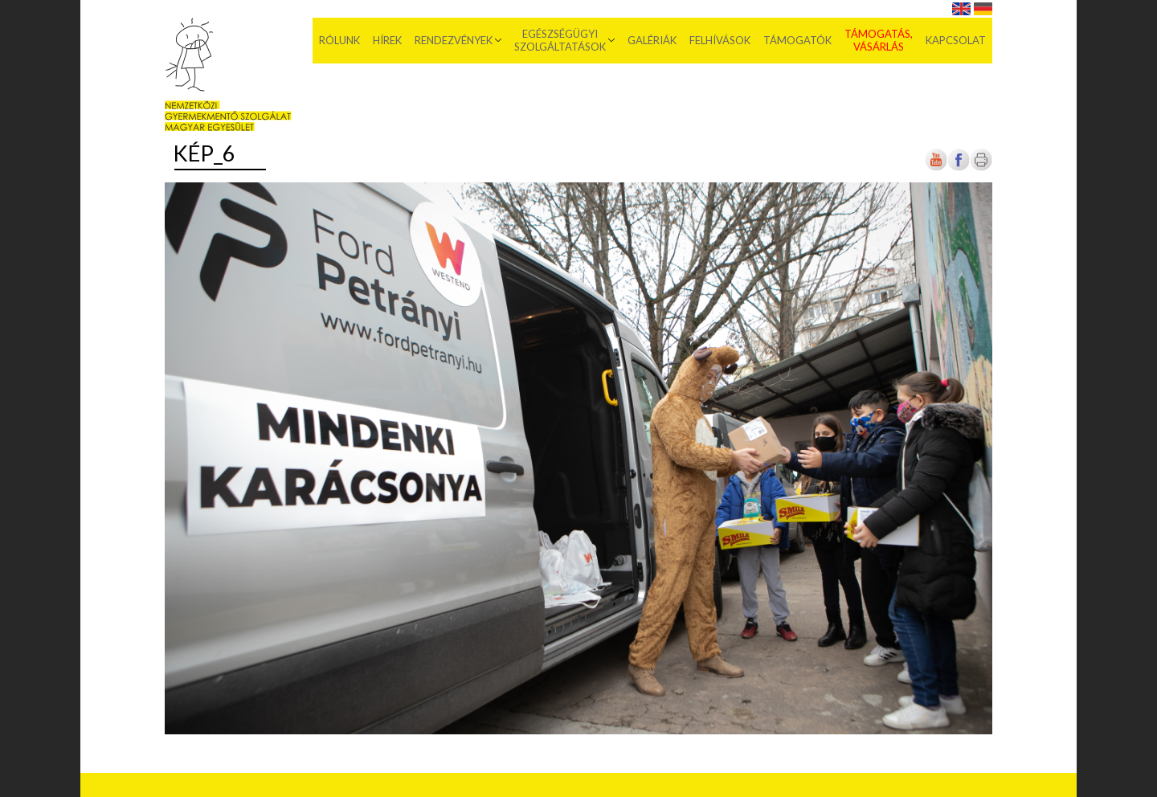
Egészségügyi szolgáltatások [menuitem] (560, 40)
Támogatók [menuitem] (797, 40)
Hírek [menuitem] (387, 40)
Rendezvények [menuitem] (454, 40)
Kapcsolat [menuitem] (956, 40)
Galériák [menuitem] (652, 40)
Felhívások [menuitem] (719, 40)
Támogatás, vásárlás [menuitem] (878, 40)
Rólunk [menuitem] (339, 40)
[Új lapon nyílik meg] (958, 167)
